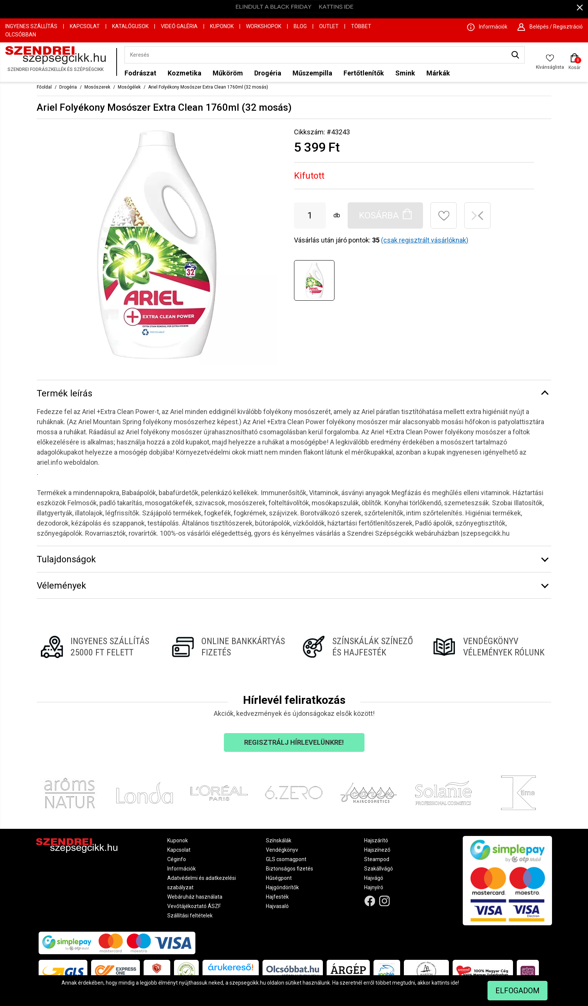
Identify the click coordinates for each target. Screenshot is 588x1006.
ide (454, 983)
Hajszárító (376, 840)
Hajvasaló (277, 906)
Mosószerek (97, 87)
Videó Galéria (179, 26)
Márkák (438, 73)
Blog (300, 26)
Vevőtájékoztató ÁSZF (194, 906)
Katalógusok (130, 26)
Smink (405, 73)
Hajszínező (377, 850)
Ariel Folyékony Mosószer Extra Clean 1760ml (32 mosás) (208, 87)
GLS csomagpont (286, 859)
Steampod (376, 859)
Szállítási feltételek (190, 916)
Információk (181, 869)
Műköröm (228, 73)
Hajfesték (277, 897)
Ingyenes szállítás (31, 26)
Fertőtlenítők (364, 73)
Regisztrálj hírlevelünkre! (294, 742)
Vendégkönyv (282, 850)
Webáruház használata (194, 897)
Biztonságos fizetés (289, 869)
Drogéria (267, 73)
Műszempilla (312, 73)
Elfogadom (517, 990)
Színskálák (278, 840)
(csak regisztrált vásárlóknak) (424, 240)
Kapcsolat (85, 26)
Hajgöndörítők (282, 887)
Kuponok (222, 26)
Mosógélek (129, 87)
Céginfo (176, 859)
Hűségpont (279, 878)
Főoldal (44, 87)
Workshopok (263, 26)
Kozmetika (184, 73)
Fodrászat (140, 73)
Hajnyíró (373, 887)
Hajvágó (373, 878)
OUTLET (329, 26)
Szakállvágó (378, 869)
